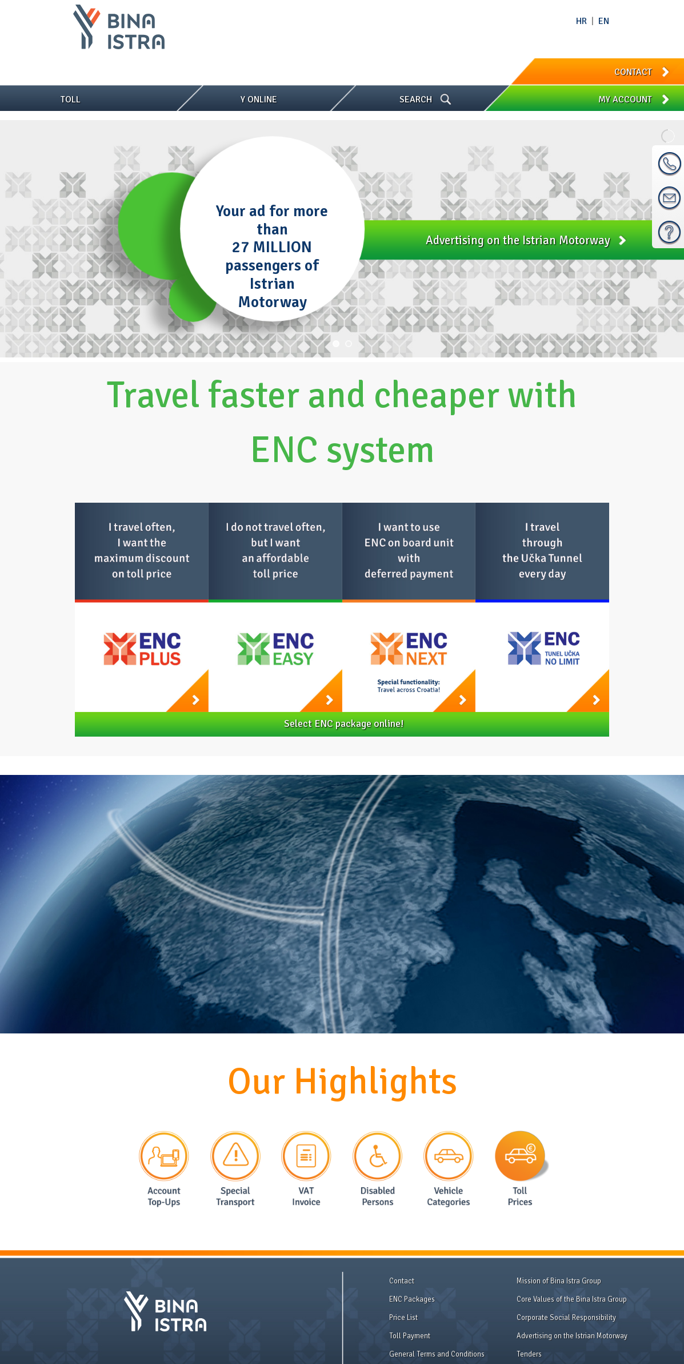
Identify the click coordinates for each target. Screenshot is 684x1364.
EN (603, 21)
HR (581, 21)
